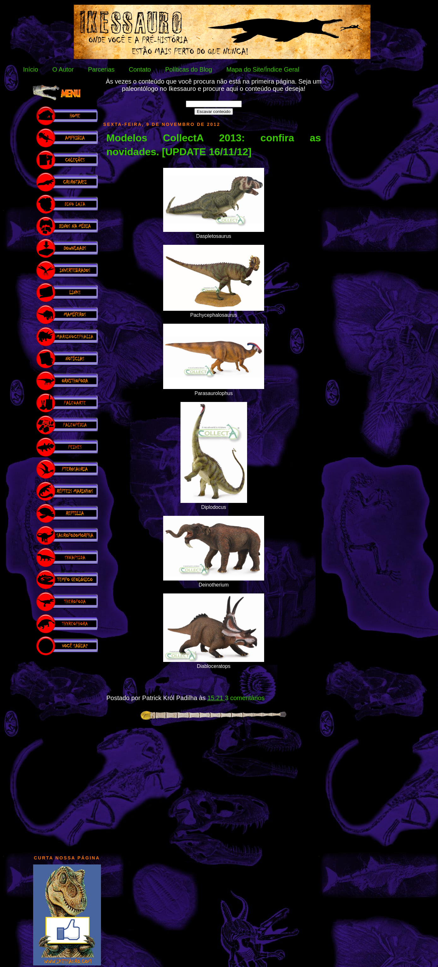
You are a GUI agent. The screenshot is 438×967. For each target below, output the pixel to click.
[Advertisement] (67, 752)
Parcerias (101, 69)
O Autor (63, 69)
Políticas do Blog (188, 69)
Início (30, 69)
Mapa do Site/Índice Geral (262, 69)
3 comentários (245, 697)
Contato (140, 69)
